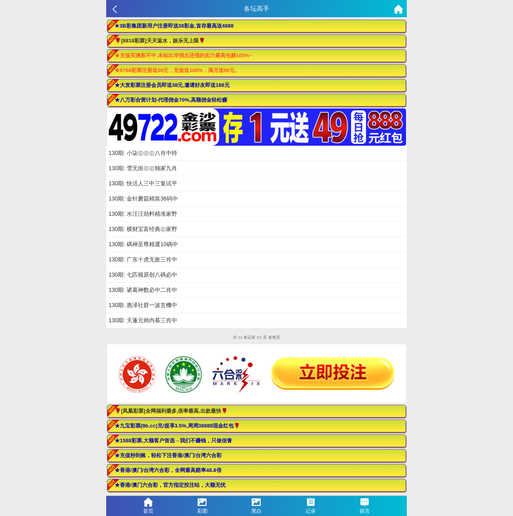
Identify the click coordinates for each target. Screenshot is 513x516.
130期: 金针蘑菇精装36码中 (143, 198)
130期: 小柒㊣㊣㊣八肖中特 (143, 153)
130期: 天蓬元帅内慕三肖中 (143, 320)
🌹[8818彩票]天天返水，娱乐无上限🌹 (160, 41)
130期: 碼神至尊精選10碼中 (143, 244)
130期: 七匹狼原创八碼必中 (143, 274)
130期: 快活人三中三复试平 (143, 183)
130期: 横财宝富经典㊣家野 (143, 229)
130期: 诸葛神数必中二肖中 (143, 290)
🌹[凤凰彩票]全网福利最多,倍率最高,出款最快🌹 (171, 411)
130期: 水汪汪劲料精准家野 (143, 214)
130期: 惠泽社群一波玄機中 (143, 305)
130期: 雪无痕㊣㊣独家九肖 (143, 168)
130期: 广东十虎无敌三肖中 (143, 259)
